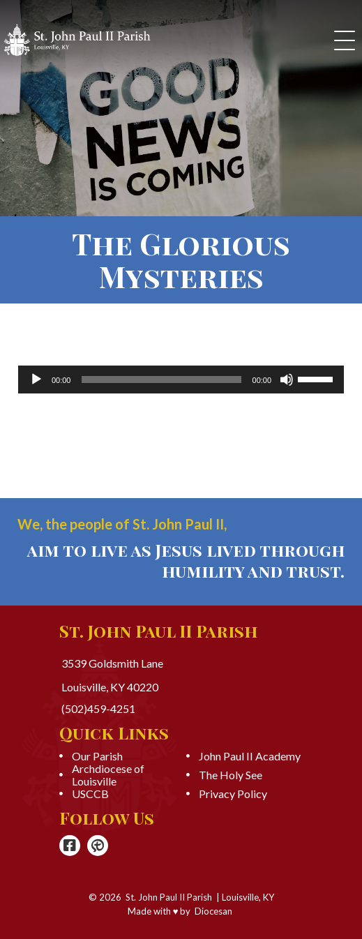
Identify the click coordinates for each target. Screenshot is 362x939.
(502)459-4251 (98, 709)
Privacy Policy (233, 794)
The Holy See (230, 775)
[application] (181, 379)
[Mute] (287, 379)
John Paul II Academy (250, 756)
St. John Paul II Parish (169, 897)
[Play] (36, 379)
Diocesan (213, 911)
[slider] (161, 379)
